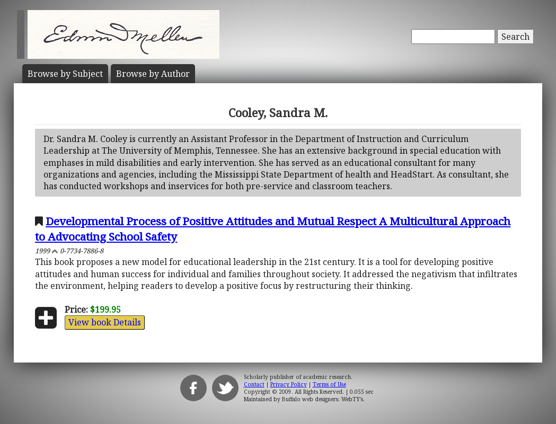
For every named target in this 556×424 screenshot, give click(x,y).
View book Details (104, 322)
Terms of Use (329, 384)
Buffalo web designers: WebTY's (322, 399)
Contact (254, 384)
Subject (65, 73)
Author (153, 73)
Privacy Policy (288, 384)
